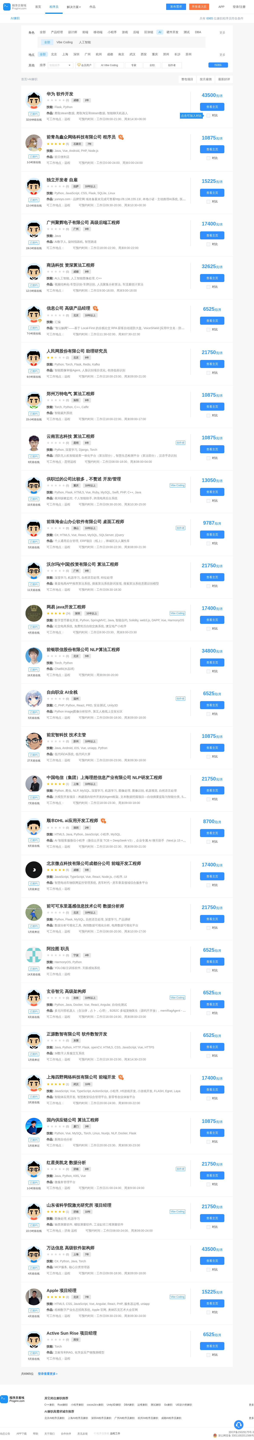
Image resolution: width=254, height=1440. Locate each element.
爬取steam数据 (65, 113)
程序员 (54, 6)
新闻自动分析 (63, 1139)
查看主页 (212, 107)
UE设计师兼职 (184, 1404)
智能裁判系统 (63, 413)
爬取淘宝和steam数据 (90, 113)
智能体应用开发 (65, 1097)
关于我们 (49, 1433)
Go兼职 (168, 1404)
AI (160, 32)
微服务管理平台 (65, 1182)
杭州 (99, 54)
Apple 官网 (99, 1309)
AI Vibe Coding (109, 65)
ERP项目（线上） (92, 541)
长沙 (177, 54)
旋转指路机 (75, 241)
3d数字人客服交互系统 (70, 1053)
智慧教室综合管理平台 (92, 1097)
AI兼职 (15, 18)
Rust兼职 (63, 1404)
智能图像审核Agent (67, 370)
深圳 (76, 54)
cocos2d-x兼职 (95, 1404)
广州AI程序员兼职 (125, 1418)
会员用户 (84, 65)
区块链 (148, 32)
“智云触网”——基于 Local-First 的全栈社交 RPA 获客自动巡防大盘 (98, 328)
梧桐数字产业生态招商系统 (72, 1309)
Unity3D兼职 (114, 1404)
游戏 (125, 32)
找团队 (218, 65)
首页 (38, 6)
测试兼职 (156, 1404)
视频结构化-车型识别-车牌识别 (75, 284)
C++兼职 (49, 1404)
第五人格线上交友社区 (108, 711)
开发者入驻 (199, 6)
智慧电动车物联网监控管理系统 (75, 882)
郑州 (166, 54)
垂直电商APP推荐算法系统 (72, 583)
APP (221, 6)
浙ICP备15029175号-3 (241, 1432)
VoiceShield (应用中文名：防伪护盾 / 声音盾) (173, 328)
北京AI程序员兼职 (54, 1418)
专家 (133, 65)
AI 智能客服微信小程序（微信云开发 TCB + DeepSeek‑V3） (94, 840)
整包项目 (187, 79)
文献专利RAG (64, 1352)
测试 (187, 32)
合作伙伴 (66, 1433)
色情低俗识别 (116, 370)
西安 (144, 54)
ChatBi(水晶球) (64, 668)
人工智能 (85, 42)
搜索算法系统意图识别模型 (141, 583)
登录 (236, 6)
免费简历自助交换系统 (89, 626)
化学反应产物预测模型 (89, 1352)
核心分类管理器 (79, 1267)
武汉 (132, 54)
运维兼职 (142, 1404)
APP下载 (22, 1433)
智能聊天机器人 (117, 113)
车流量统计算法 (133, 284)
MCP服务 (61, 1267)
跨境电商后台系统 (105, 498)
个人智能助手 (83, 498)
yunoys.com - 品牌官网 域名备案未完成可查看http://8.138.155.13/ (98, 199)
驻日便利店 (62, 157)
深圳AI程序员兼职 (101, 1418)
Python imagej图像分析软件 (73, 711)
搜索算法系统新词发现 (107, 583)
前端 (85, 32)
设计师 (72, 32)
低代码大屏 (83, 754)
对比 (215, 115)
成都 (110, 54)
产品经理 (57, 32)
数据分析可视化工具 (68, 925)
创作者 (172, 65)
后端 (136, 32)
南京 (121, 54)
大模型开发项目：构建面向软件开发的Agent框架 (87, 796)
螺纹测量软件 (83, 1224)
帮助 (35, 1433)
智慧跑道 (91, 241)
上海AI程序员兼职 (78, 1418)
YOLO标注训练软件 (68, 968)
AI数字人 (60, 241)
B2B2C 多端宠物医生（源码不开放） (134, 1010)
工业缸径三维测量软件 (108, 1224)
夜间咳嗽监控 (63, 498)
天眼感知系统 (91, 968)
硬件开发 (172, 32)
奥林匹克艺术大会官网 (123, 1309)
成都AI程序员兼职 (171, 1418)
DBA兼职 (129, 1404)
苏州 (189, 54)
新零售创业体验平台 (122, 1097)
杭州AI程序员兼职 (148, 1418)
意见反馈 (82, 1433)
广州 (88, 54)
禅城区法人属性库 (118, 541)
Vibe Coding (65, 42)
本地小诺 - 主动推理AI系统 (160, 199)
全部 (43, 32)
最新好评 (224, 79)
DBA (198, 32)
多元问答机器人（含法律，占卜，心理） (81, 1010)
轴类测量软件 (63, 1224)
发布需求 (176, 6)
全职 (152, 65)
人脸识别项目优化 (94, 370)
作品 (92, 6)
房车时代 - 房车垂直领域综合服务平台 (123, 882)
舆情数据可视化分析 (96, 925)
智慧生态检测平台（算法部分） (136, 455)
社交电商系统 (63, 626)
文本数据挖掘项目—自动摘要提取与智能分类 (150, 796)
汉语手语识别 (168, 455)
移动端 (98, 32)
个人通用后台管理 (66, 541)
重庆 (155, 54)
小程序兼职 (77, 1404)
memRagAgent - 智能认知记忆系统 (183, 1010)
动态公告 (5, 1433)
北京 (54, 54)
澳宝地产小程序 (116, 626)
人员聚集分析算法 (109, 284)
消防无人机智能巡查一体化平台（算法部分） (84, 455)
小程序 (112, 32)
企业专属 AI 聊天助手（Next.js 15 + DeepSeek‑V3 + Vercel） (176, 840)
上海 (65, 54)
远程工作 (115, 1433)
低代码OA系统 (64, 754)
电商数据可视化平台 (125, 925)
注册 (243, 6)
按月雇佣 (206, 79)
